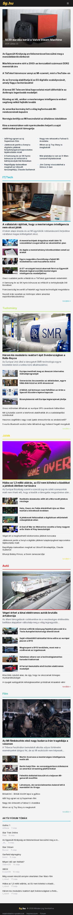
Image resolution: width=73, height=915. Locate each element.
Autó (5, 565)
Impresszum (32, 913)
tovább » (67, 301)
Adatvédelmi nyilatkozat (13, 913)
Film (5, 693)
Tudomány (9, 308)
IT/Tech (7, 177)
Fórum (43, 913)
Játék (6, 435)
